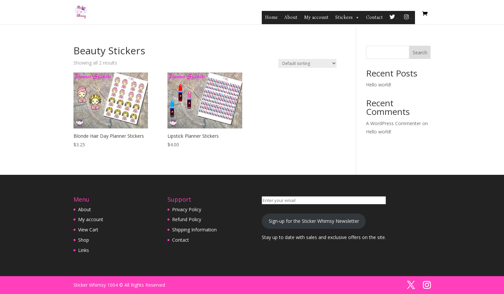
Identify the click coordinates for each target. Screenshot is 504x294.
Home (271, 17)
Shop (83, 240)
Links (83, 250)
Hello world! (378, 84)
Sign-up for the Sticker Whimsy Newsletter (314, 221)
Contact (374, 17)
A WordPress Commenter (393, 123)
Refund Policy (186, 219)
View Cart (88, 229)
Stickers (347, 17)
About (291, 17)
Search (420, 52)
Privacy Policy (186, 209)
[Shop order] (307, 63)
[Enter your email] (324, 200)
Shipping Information (194, 229)
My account (316, 17)
